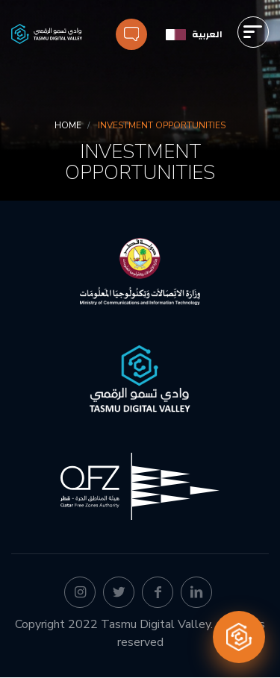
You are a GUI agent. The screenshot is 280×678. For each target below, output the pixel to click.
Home (68, 125)
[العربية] (194, 34)
